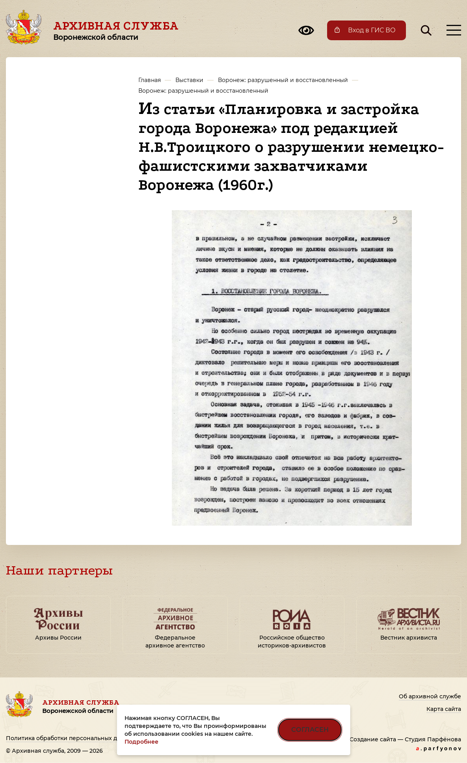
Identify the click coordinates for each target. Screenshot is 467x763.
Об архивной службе (430, 696)
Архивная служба (116, 30)
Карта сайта (443, 709)
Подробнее (141, 741)
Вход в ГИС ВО (372, 30)
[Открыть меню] (454, 30)
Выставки (189, 80)
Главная (149, 80)
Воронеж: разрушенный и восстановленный (283, 80)
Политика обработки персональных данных (71, 738)
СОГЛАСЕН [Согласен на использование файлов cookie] (310, 729)
